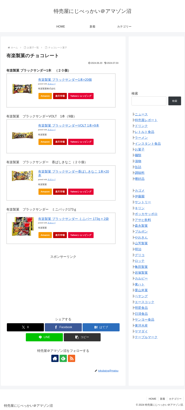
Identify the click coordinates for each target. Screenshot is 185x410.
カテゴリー (175, 398)
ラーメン (141, 138)
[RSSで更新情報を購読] (71, 358)
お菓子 (140, 149)
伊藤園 (140, 196)
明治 (138, 249)
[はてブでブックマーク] (101, 327)
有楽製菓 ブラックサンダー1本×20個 (65, 80)
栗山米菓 (141, 290)
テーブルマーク (146, 337)
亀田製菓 (141, 267)
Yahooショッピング (82, 97)
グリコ (140, 255)
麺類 (138, 155)
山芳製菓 (141, 243)
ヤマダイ (141, 331)
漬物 (138, 161)
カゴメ (140, 190)
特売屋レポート (146, 120)
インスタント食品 (148, 143)
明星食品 (141, 308)
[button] (82, 337)
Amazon (45, 96)
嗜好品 (140, 179)
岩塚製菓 (141, 272)
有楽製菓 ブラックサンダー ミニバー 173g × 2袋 (73, 219)
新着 (162, 398)
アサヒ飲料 (143, 220)
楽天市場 (60, 96)
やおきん (141, 237)
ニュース (141, 114)
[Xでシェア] (25, 327)
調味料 (140, 173)
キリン (140, 208)
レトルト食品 (144, 132)
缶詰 (138, 167)
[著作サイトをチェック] (55, 358)
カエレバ (51, 84)
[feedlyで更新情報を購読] (63, 358)
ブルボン (141, 231)
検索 (135, 93)
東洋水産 (141, 325)
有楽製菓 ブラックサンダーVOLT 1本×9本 (68, 125)
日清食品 (141, 314)
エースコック (144, 302)
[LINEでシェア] (44, 337)
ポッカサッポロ (146, 214)
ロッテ (140, 261)
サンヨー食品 (144, 319)
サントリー (143, 202)
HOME (152, 398)
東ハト (140, 284)
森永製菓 (141, 226)
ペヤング (141, 296)
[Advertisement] (63, 285)
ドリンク (141, 126)
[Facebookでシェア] (63, 327)
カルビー (141, 278)
